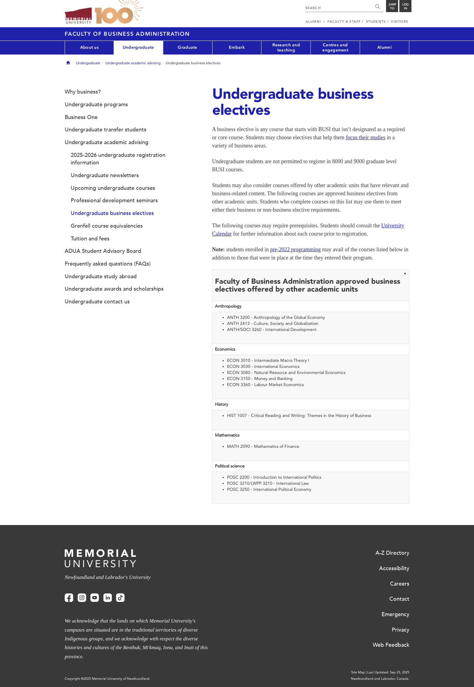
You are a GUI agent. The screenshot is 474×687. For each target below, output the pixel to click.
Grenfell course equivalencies (107, 226)
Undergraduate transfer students (105, 129)
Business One (81, 117)
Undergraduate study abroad (101, 276)
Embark (237, 47)
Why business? (83, 91)
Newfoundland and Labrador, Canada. (380, 679)
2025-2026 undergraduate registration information (118, 159)
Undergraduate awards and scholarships (114, 289)
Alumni (384, 47)
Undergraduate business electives (112, 213)
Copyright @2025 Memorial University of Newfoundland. (107, 679)
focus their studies (365, 137)
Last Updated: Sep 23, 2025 (388, 672)
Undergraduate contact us (97, 301)
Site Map (358, 672)
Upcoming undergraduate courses (113, 188)
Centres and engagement (335, 47)
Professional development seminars (114, 200)
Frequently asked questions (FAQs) (108, 263)
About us (89, 47)
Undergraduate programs (96, 104)
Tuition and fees (90, 238)
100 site (119, 12)
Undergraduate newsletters (105, 175)
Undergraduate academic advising (133, 63)
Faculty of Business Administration (127, 34)
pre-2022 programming (295, 249)
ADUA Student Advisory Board (103, 251)
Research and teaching (286, 47)
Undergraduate (138, 47)
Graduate (187, 47)
